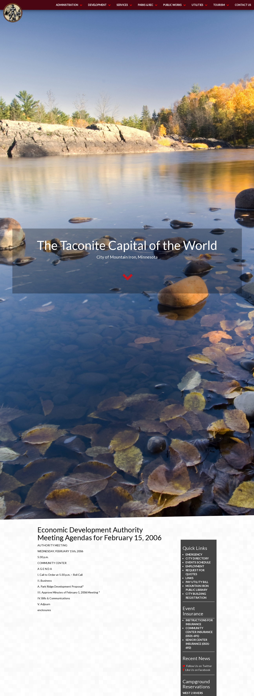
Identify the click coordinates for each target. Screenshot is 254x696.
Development (99, 4)
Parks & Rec (147, 4)
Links (189, 578)
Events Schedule (198, 562)
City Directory (197, 558)
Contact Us (243, 4)
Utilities (199, 4)
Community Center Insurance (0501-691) (199, 632)
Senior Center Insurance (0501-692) (198, 643)
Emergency (194, 554)
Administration (69, 4)
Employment (195, 566)
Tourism (221, 4)
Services (124, 4)
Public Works (174, 4)
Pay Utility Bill (197, 582)
